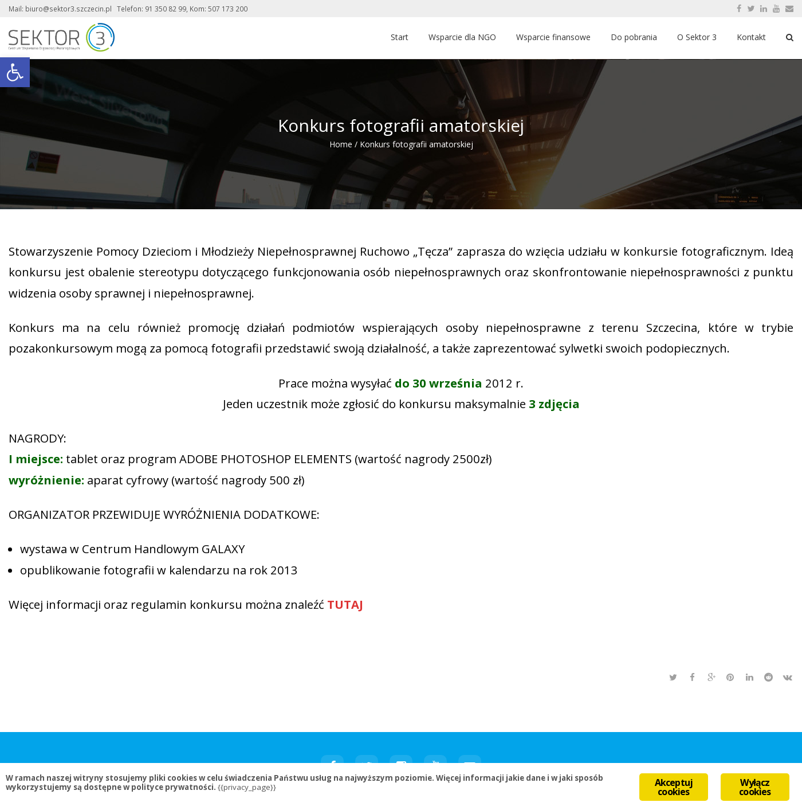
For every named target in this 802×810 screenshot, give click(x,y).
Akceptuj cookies (674, 787)
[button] (15, 72)
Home (340, 144)
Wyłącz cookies (754, 787)
